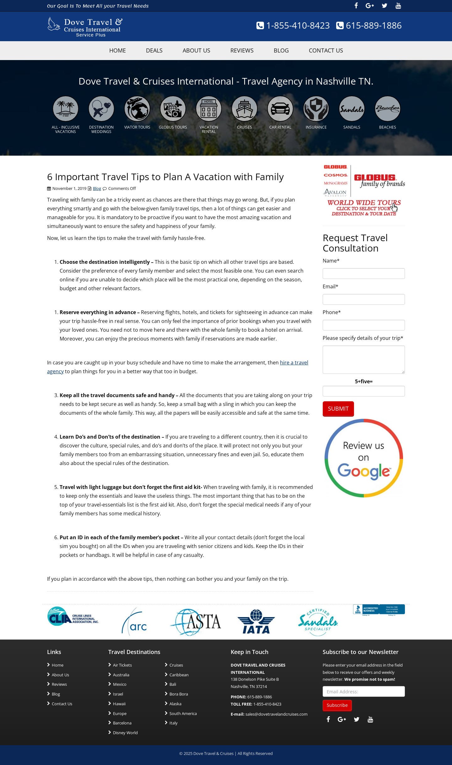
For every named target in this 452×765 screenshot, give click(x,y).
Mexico (119, 684)
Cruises (244, 127)
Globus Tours (173, 127)
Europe (119, 713)
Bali (173, 684)
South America (183, 713)
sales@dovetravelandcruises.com (276, 714)
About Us (196, 50)
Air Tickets (122, 665)
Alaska (175, 704)
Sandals (351, 127)
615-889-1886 (369, 25)
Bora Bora (179, 694)
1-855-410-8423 (293, 25)
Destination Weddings (101, 129)
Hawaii (119, 704)
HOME (117, 50)
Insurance (316, 127)
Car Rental (280, 127)
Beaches (387, 127)
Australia (121, 675)
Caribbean (179, 675)
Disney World (125, 732)
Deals (154, 50)
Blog (281, 50)
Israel (118, 694)
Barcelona (122, 723)
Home (57, 665)
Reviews (242, 50)
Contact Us (326, 50)
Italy (174, 723)
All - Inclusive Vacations (66, 129)
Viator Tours (137, 127)
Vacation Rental (209, 129)
